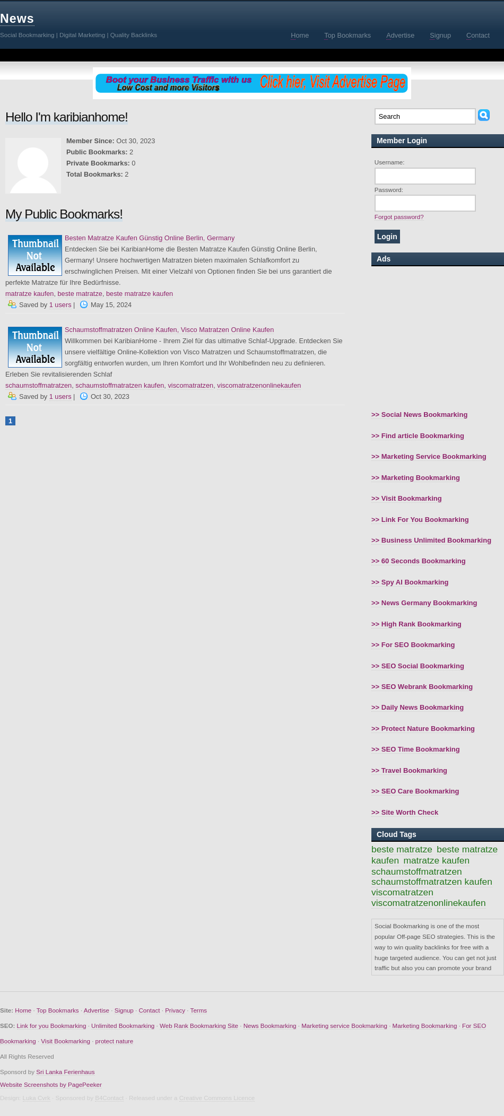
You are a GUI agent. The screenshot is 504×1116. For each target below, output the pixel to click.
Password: (389, 189)
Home (23, 1010)
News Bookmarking (270, 1025)
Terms (198, 1010)
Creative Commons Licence (217, 1097)
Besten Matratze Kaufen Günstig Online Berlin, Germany (149, 238)
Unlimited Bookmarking (122, 1025)
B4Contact (109, 1097)
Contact (149, 1010)
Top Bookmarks (58, 1010)
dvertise (400, 35)
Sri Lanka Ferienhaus (65, 1071)
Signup (124, 1010)
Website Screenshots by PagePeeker (51, 1084)
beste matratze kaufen (139, 294)
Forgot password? (399, 216)
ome (300, 35)
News (17, 18)
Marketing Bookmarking (425, 1025)
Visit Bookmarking (65, 1040)
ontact (478, 35)
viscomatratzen (190, 385)
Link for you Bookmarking (51, 1025)
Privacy (175, 1010)
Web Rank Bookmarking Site (199, 1025)
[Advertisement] (437, 338)
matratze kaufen (29, 294)
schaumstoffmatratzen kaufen (119, 385)
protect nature (114, 1040)
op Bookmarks (347, 35)
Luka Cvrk (36, 1097)
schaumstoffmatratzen (38, 385)
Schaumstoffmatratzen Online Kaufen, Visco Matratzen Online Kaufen (169, 330)
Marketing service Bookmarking (344, 1025)
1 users (60, 305)
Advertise (96, 1010)
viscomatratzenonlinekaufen (259, 385)
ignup (440, 35)
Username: (390, 162)
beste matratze (80, 294)
